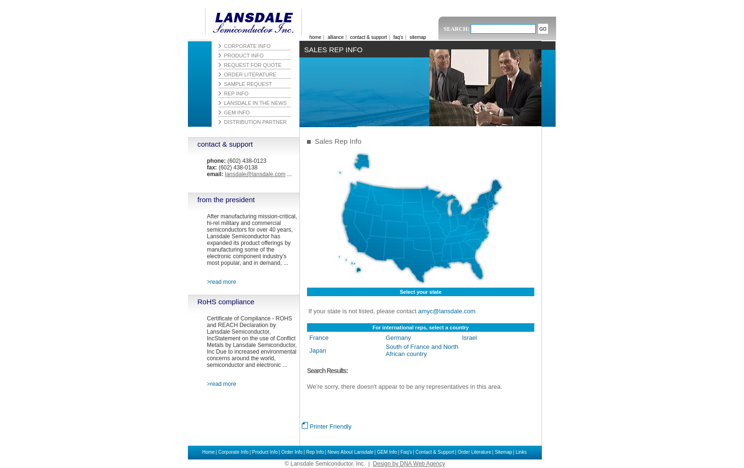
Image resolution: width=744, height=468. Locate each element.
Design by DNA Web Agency (409, 463)
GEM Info (387, 452)
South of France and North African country (422, 350)
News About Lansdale (350, 452)
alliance (335, 37)
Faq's (406, 452)
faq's (398, 37)
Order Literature (475, 452)
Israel (469, 337)
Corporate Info (233, 452)
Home (208, 452)
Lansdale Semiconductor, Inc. (250, 22)
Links (521, 452)
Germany (398, 337)
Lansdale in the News (255, 103)
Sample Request (248, 84)
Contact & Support (435, 452)
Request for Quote (252, 65)
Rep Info (315, 452)
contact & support (225, 144)
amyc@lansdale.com (446, 311)
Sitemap (503, 452)
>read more (221, 282)
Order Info (292, 452)
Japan (317, 350)
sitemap (417, 37)
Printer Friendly (327, 426)
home (315, 37)
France (318, 337)
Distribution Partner (255, 122)
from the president (226, 200)
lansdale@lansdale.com (255, 174)
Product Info (265, 452)
